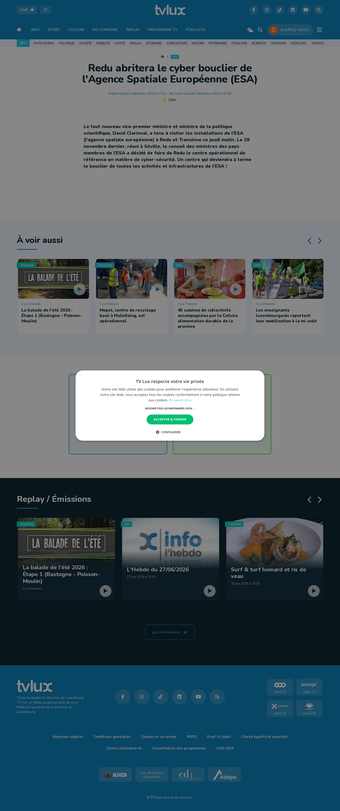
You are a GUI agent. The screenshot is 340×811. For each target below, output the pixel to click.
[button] (170, 408)
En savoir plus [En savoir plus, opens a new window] (180, 400)
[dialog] (170, 405)
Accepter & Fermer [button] (170, 419)
